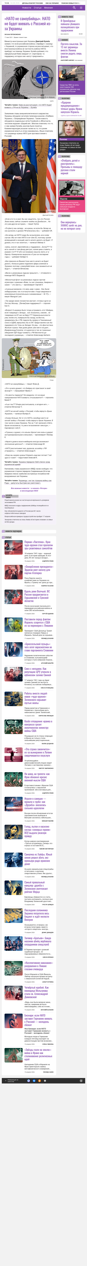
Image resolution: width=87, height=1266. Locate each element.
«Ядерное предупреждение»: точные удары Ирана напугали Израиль (71, 107)
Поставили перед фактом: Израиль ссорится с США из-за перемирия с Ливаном (38, 650)
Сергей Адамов (47, 614)
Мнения (55, 7)
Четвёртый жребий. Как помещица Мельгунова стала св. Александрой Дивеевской (36, 1132)
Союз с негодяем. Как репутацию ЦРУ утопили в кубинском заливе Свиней (37, 699)
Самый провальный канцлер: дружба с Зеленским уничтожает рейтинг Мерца (36, 999)
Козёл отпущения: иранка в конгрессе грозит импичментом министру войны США (38, 782)
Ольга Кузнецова (47, 716)
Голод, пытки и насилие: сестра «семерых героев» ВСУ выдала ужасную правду (37, 915)
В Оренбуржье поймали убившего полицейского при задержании (70, 25)
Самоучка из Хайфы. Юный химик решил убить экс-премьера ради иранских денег (38, 971)
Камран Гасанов (47, 586)
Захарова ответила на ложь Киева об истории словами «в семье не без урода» (70, 146)
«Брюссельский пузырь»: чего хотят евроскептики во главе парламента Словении (38, 675)
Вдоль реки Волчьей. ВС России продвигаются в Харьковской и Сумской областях (37, 596)
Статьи (44, 7)
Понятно (76, 1248)
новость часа (67, 16)
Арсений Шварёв (47, 691)
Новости (33, 7)
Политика (63, 139)
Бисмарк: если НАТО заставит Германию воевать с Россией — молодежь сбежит (38, 1188)
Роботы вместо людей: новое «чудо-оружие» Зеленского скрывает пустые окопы (35, 754)
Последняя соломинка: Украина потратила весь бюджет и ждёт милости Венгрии (36, 1026)
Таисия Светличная (46, 933)
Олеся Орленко (48, 1097)
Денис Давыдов (47, 1044)
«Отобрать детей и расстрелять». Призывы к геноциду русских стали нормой (71, 167)
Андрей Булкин (47, 561)
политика (66, 98)
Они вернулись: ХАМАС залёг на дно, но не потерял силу (71, 225)
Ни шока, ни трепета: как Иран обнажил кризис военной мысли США (37, 861)
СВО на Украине (52, 3)
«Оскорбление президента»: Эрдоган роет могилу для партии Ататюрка (38, 569)
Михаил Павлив (47, 905)
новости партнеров (13, 531)
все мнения (78, 60)
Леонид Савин (48, 1240)
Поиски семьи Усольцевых (73, 3)
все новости (65, 34)
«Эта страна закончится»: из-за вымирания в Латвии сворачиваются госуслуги (38, 808)
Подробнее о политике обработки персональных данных (46, 1249)
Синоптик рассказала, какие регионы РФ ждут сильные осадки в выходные (70, 205)
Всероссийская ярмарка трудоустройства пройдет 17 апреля (27, 516)
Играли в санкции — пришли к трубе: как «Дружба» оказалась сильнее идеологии (35, 887)
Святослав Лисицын (46, 772)
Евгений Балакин (47, 1150)
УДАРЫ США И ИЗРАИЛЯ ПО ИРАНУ (71, 115)
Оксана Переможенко (13, 34)
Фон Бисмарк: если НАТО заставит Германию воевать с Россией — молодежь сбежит (37, 1199)
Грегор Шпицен (47, 1016)
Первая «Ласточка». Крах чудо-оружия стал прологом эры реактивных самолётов (38, 545)
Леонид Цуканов (47, 666)
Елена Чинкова (47, 1212)
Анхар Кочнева (47, 1122)
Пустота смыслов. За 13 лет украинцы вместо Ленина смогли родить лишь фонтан (71, 50)
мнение (65, 40)
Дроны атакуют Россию (32, 3)
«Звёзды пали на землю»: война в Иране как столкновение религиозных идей (38, 1222)
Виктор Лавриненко (46, 824)
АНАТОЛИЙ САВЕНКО (67, 60)
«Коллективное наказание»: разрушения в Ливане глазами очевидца (38, 1106)
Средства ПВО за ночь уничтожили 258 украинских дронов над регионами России (70, 88)
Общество (63, 198)
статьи (8, 537)
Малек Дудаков (47, 799)
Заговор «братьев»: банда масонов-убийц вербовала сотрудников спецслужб (37, 1081)
